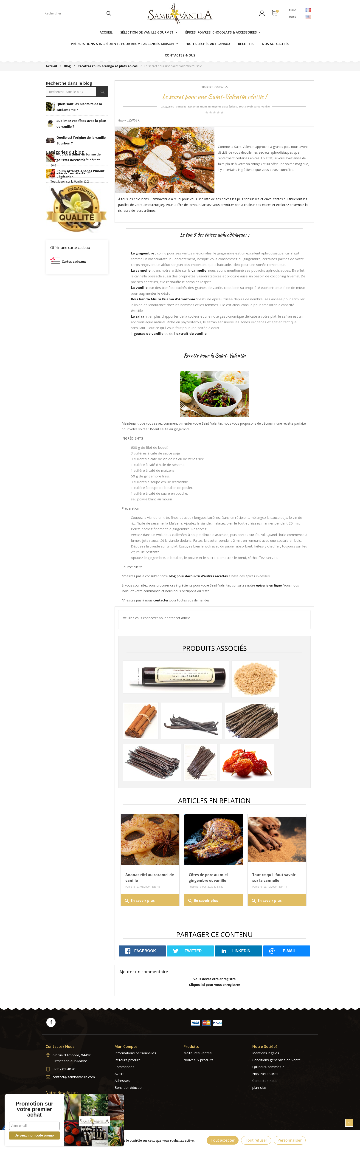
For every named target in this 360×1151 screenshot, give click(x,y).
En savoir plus (139, 901)
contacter (161, 600)
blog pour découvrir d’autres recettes (198, 576)
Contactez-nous (264, 1080)
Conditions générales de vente (276, 1060)
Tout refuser (256, 1140)
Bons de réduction (129, 1087)
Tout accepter (223, 1140)
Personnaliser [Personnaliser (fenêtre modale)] (290, 1140)
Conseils (181, 106)
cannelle (198, 270)
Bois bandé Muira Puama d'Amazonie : (164, 299)
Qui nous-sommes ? (268, 1066)
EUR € (292, 9)
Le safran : (140, 316)
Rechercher (109, 13)
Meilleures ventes (197, 1053)
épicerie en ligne (269, 585)
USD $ (292, 16)
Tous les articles (77, 198)
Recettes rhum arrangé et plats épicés (212, 106)
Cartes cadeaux (74, 346)
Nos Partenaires (265, 1073)
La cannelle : (141, 270)
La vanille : (140, 287)
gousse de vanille (148, 333)
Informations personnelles (135, 1053)
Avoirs (119, 1073)
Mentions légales (265, 1053)
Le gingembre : (143, 253)
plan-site (259, 1087)
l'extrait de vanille (190, 333)
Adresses (122, 1080)
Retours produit (127, 1060)
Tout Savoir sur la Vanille (254, 106)
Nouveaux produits (198, 1060)
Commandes (124, 1066)
